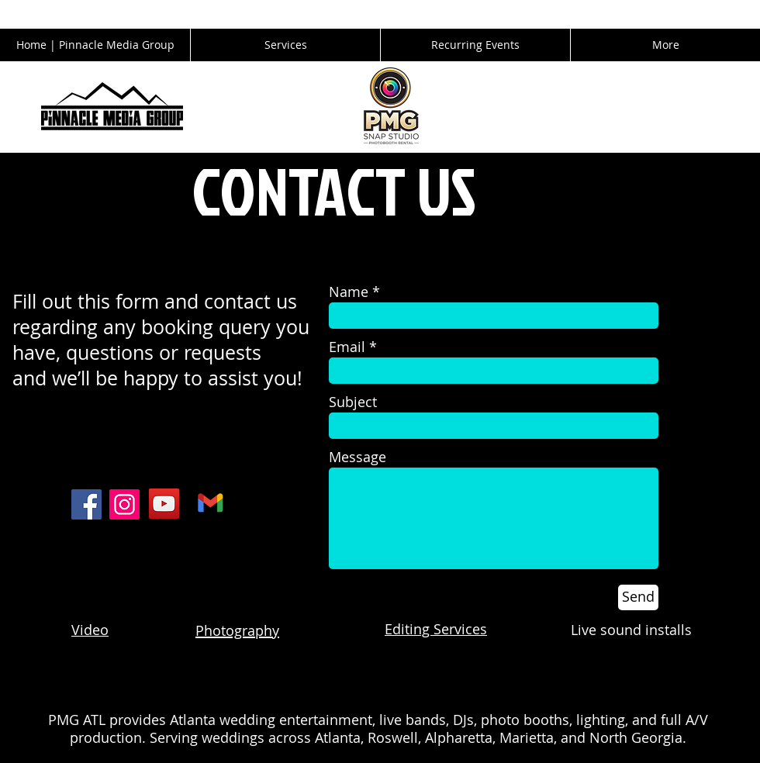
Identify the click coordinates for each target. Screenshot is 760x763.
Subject (353, 402)
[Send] (638, 597)
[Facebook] (86, 504)
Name (348, 292)
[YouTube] (164, 504)
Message (357, 457)
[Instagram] (124, 504)
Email (347, 347)
